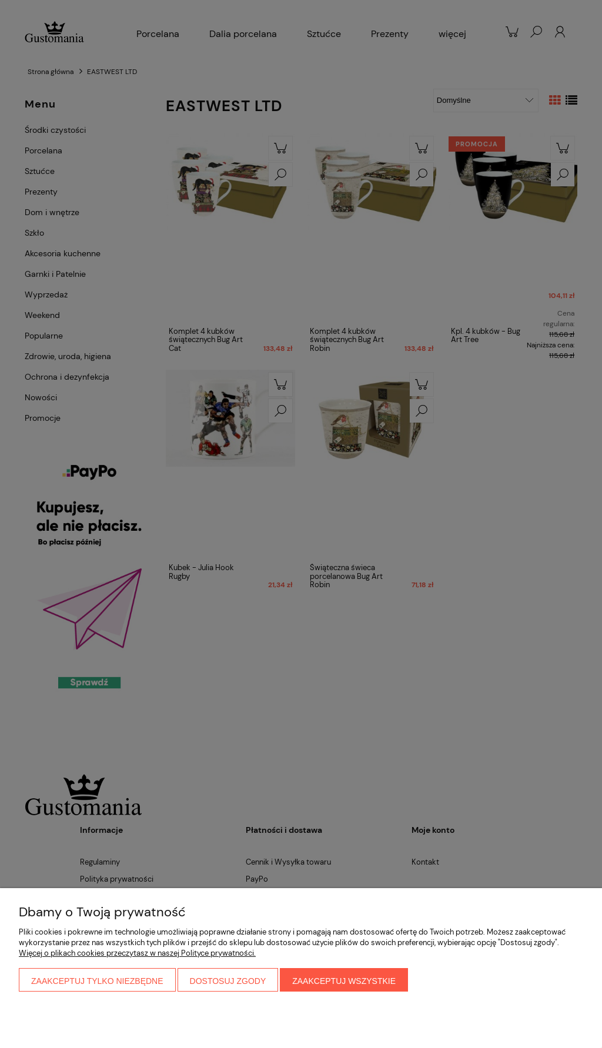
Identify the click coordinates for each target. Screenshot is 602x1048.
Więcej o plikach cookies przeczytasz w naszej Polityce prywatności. (137, 953)
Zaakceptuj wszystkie (344, 981)
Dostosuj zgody (228, 981)
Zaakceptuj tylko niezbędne (97, 981)
